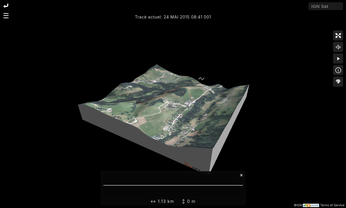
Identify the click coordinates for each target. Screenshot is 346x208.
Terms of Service (332, 205)
